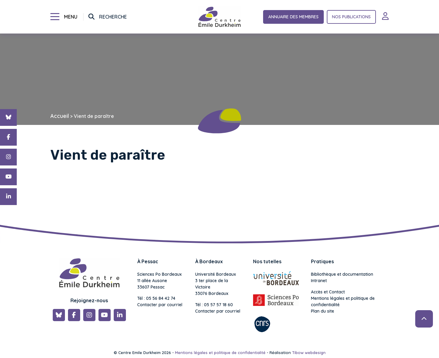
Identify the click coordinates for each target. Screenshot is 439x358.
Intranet (319, 280)
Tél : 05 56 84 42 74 (156, 298)
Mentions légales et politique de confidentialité (343, 301)
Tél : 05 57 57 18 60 (214, 304)
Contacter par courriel (159, 304)
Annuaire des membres (293, 16)
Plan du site (322, 311)
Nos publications (351, 16)
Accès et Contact (328, 292)
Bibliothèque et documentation (342, 274)
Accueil (59, 115)
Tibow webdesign (309, 352)
